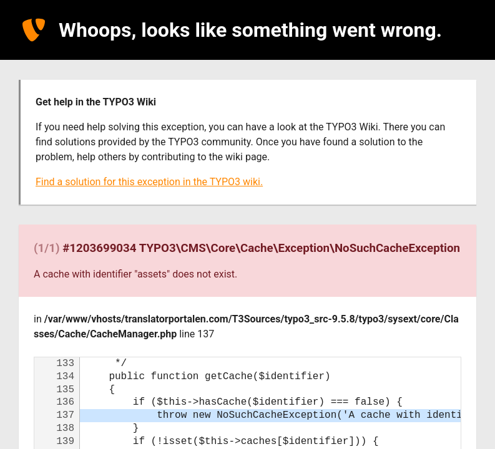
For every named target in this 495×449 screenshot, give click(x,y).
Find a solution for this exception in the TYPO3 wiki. (149, 182)
